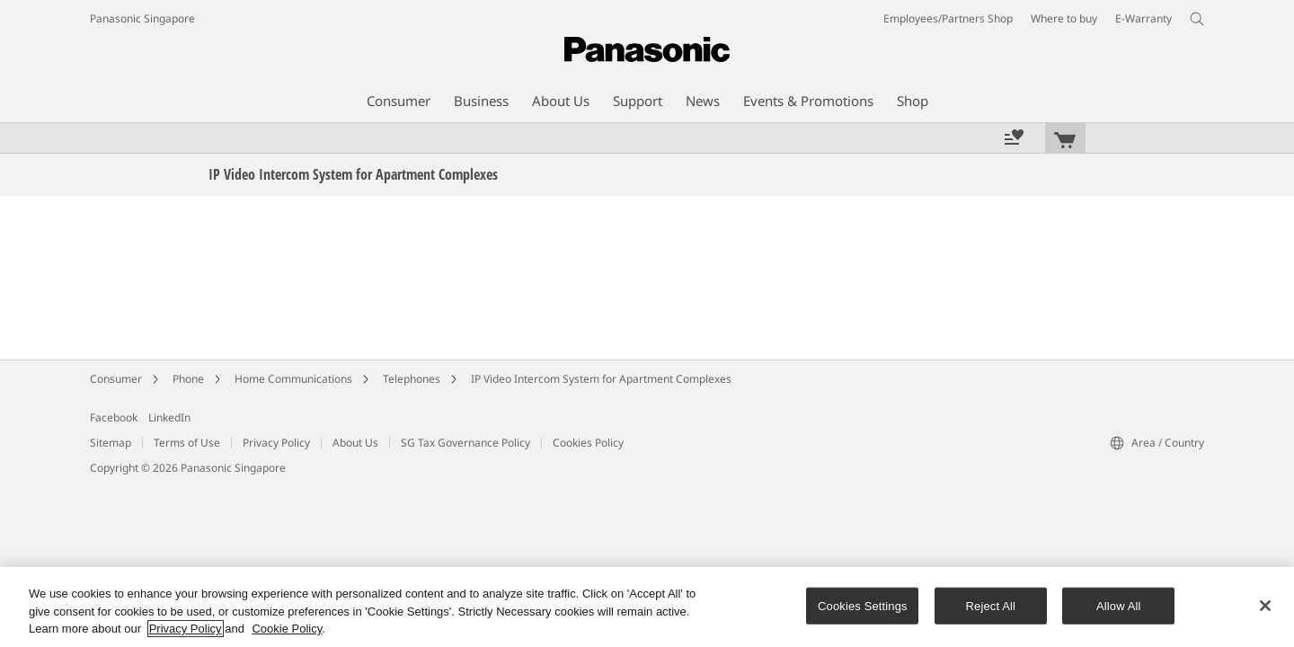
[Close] (1265, 605)
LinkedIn (169, 417)
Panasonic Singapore (142, 18)
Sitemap (110, 442)
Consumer (116, 378)
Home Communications (293, 378)
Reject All (991, 605)
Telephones (411, 378)
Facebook (113, 417)
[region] (647, 607)
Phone (188, 378)
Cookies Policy (588, 442)
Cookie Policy (287, 628)
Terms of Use (187, 442)
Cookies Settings (863, 605)
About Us (355, 442)
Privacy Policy (276, 442)
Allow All (1118, 605)
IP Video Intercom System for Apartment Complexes (601, 378)
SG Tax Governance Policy (465, 442)
